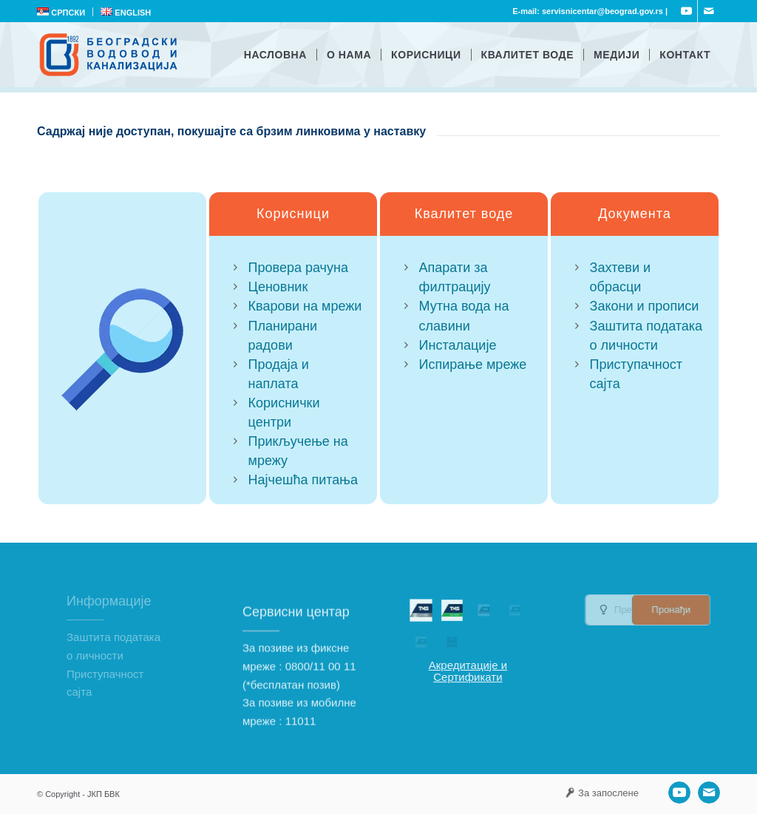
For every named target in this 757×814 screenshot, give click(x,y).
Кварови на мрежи (305, 306)
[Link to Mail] (709, 11)
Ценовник (278, 286)
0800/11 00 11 (320, 699)
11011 (300, 755)
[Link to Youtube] (686, 11)
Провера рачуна (298, 267)
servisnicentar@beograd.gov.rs (602, 11)
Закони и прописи (644, 308)
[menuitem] (65, 11)
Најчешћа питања (303, 479)
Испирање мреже (473, 364)
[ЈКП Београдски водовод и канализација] (110, 54)
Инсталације (458, 345)
